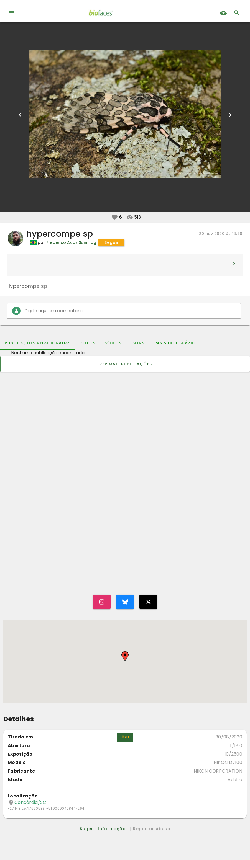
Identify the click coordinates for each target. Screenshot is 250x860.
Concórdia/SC (30, 802)
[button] (114, 217)
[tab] (37, 343)
